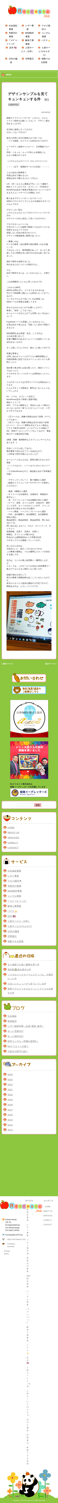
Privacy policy (7, 1252)
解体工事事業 (14, 906)
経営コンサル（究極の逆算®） (23, 1041)
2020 (10, 1094)
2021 (10, 1089)
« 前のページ (7, 664)
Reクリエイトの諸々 (18, 1046)
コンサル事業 (14, 896)
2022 (10, 1084)
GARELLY (13, 842)
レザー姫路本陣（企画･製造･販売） (26, 1026)
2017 (10, 1109)
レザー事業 (13, 876)
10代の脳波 (13, 931)
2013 (10, 1130)
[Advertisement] (29, 1166)
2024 (10, 1074)
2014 (10, 1125)
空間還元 (29, 58)
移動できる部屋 (15, 941)
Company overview (11, 1245)
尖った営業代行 (15, 1031)
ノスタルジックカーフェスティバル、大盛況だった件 (30, 976)
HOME (11, 827)
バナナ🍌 (45, 40)
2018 (10, 1104)
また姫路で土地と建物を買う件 (23, 964)
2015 (10, 1120)
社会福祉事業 (14, 871)
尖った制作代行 (15, 1036)
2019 (10, 1099)
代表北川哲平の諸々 (18, 1051)
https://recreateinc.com (16, 1239)
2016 (10, 1114)
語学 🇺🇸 (13, 47)
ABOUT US (13, 832)
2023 (10, 1079)
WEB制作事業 (15, 891)
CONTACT (13, 847)
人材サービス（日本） (19, 921)
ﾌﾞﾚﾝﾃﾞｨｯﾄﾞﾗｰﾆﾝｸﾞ (17, 901)
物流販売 (12, 1021)
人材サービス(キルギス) (44, 51)
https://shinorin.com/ (39, 161)
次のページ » (51, 664)
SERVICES (13, 837)
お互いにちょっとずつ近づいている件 (27, 983)
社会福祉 (12, 1016)
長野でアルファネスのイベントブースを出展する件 (30, 991)
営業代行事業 (14, 886)
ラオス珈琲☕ (15, 881)
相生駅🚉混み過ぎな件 (19, 969)
